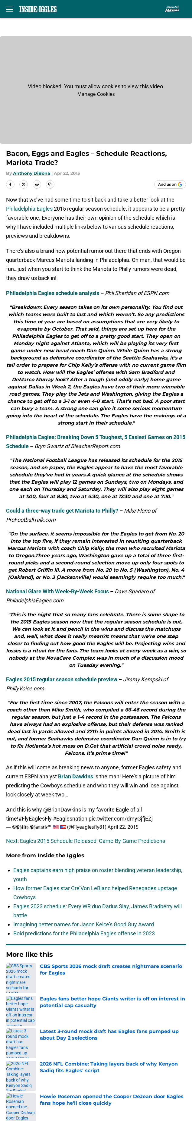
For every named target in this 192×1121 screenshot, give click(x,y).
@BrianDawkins (62, 809)
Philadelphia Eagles (29, 209)
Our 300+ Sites (110, 1026)
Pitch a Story (20, 1048)
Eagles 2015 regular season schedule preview (61, 679)
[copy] (50, 184)
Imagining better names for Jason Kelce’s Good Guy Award (83, 924)
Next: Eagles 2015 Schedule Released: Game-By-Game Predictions (85, 841)
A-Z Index (16, 1082)
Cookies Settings (113, 1082)
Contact (14, 1026)
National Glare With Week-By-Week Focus (57, 591)
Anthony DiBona (31, 173)
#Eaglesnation (70, 818)
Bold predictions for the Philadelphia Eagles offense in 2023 (84, 933)
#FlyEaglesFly (35, 818)
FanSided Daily (110, 1037)
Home (12, 973)
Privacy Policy (109, 1048)
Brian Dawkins (75, 776)
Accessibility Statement (121, 1071)
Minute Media (36, 1098)
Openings (104, 1015)
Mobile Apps (20, 1037)
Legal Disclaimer (25, 1071)
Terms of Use (21, 1060)
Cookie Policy (109, 1060)
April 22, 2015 (123, 827)
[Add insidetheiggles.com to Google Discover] (170, 184)
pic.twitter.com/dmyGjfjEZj (121, 818)
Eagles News (36, 973)
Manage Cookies (96, 94)
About (12, 1015)
